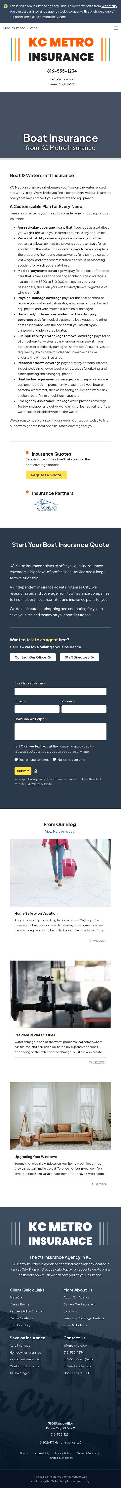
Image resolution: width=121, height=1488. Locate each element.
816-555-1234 (62, 71)
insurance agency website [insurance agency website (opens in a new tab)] (52, 11)
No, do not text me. (72, 759)
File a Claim (17, 1297)
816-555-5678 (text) (78, 1359)
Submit (23, 771)
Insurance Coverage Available (84, 1318)
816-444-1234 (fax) (77, 1366)
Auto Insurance (20, 1345)
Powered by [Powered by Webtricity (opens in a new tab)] (60, 1457)
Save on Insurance (27, 1337)
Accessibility (42, 1453)
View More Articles (59, 831)
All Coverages (20, 1373)
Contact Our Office (33, 657)
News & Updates (75, 1325)
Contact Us (74, 1337)
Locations (70, 1311)
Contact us (80, 420)
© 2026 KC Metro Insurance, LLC (60, 1442)
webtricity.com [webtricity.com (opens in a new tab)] (54, 17)
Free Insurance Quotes (20, 28)
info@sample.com (76, 1345)
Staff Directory (79, 657)
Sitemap (24, 1453)
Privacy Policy (63, 1453)
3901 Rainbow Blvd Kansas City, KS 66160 (60, 1426)
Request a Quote (46, 475)
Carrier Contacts (21, 1318)
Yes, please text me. (34, 759)
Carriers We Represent (79, 1304)
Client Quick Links (27, 1289)
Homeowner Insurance (25, 1352)
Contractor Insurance (24, 1366)
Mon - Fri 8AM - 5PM (77, 1373)
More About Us (78, 1289)
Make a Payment (21, 1304)
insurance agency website (65, 1476)
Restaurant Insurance (24, 1359)
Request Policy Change (26, 1311)
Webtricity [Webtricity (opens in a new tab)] (109, 6)
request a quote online (94, 1269)
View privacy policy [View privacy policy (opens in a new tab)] (39, 783)
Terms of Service (86, 1453)
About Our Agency (76, 1297)
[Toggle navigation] (116, 27)
